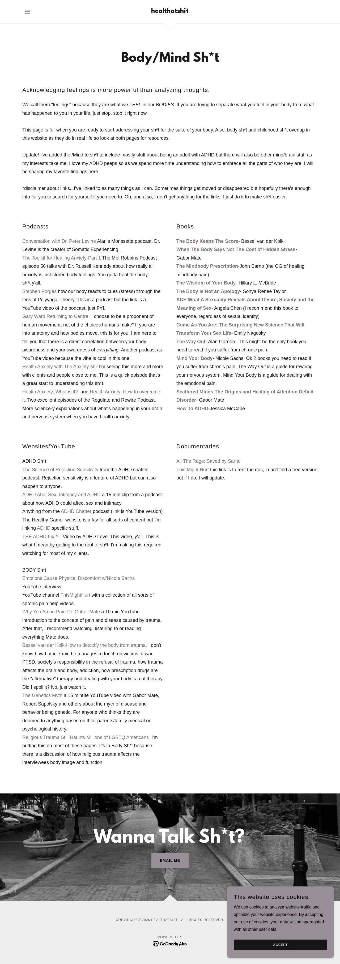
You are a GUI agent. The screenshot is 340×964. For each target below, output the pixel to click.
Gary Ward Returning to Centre (55, 316)
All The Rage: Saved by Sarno (208, 461)
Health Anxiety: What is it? (50, 391)
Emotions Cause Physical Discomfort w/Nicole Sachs (78, 578)
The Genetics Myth (42, 695)
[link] (170, 11)
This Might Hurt (192, 469)
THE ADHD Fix (38, 536)
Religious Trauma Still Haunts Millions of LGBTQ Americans (85, 737)
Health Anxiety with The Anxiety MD (60, 366)
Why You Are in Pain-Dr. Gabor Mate (61, 611)
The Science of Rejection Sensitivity (60, 469)
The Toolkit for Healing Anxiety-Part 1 (61, 258)
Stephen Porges (39, 291)
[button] (27, 11)
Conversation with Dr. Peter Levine (59, 241)
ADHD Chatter (76, 511)
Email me (170, 860)
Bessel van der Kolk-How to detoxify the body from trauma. (84, 645)
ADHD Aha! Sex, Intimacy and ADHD (61, 494)
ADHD (43, 528)
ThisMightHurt (75, 595)
